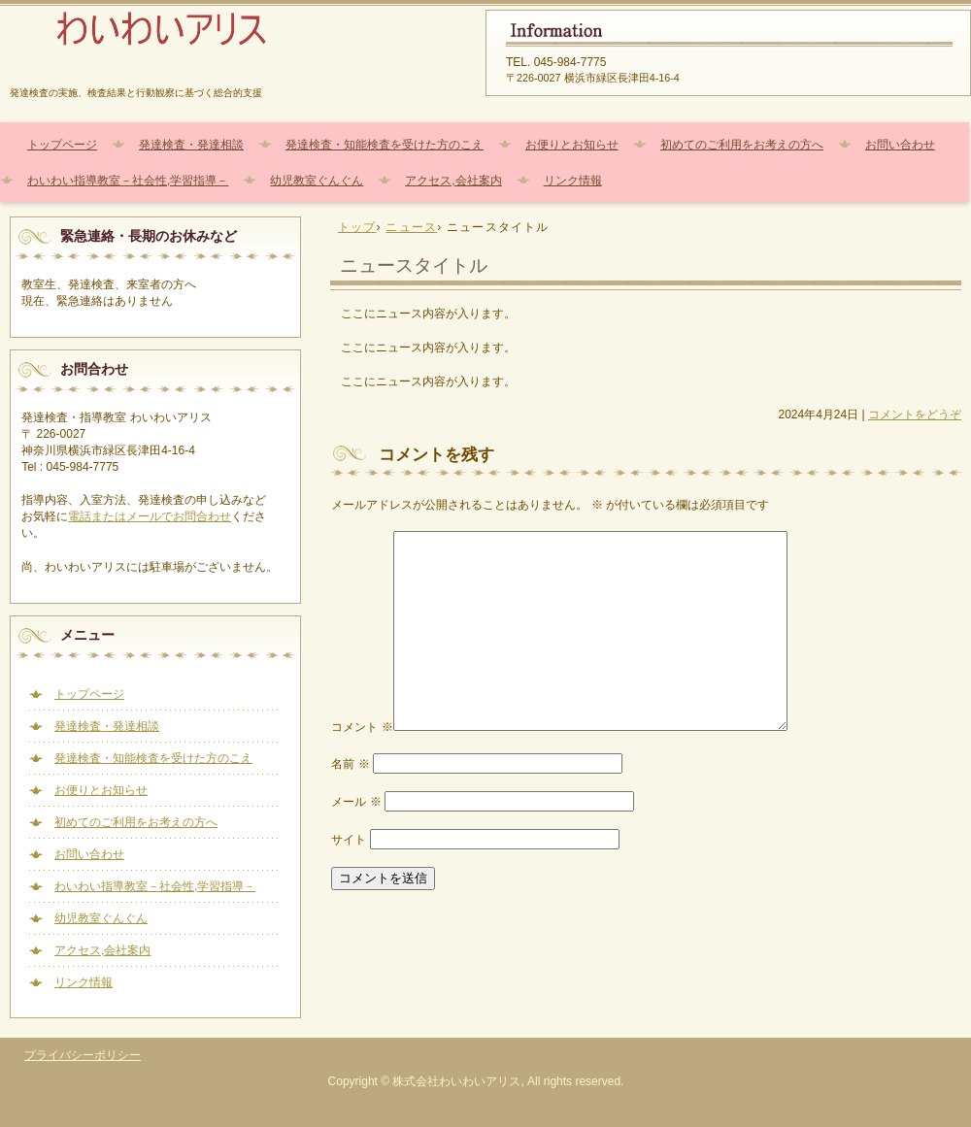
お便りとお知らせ (572, 144)
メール (356, 802)
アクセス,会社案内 (453, 180)
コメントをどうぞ (914, 414)
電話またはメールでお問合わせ (149, 516)
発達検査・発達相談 (191, 144)
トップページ (62, 144)
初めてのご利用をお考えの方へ (741, 144)
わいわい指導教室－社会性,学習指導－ (127, 180)
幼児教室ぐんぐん (316, 180)
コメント (361, 727)
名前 (350, 764)
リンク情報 (573, 180)
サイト (348, 839)
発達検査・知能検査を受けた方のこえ (384, 144)
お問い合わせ (900, 144)
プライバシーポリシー (82, 1055)
